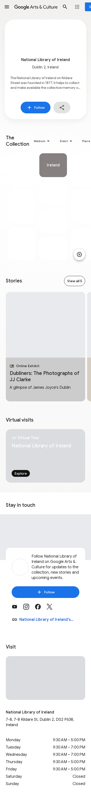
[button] (7, 7)
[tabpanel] (21, 206)
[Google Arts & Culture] (36, 7)
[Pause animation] (79, 254)
